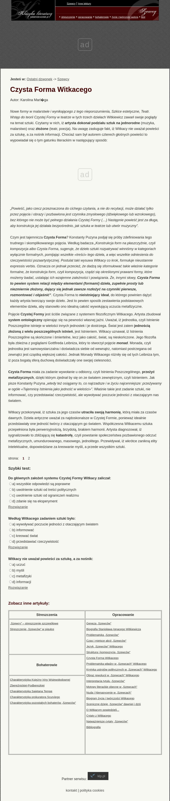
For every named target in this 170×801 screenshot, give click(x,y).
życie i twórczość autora (125, 17)
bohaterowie (102, 17)
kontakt (71, 790)
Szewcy (71, 3)
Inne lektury (84, 3)
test (143, 17)
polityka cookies (92, 790)
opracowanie (85, 17)
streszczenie (68, 17)
